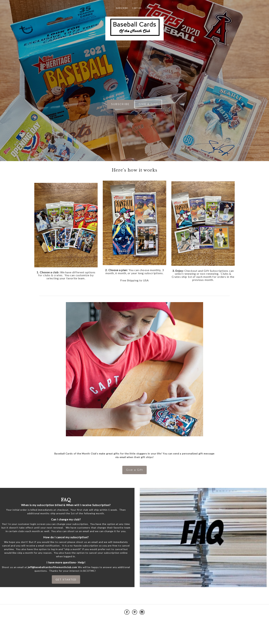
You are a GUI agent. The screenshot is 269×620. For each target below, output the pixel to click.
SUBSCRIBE (120, 104)
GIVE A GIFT (148, 104)
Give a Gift (134, 469)
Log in (149, 8)
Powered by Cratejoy (219, 612)
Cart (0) (137, 8)
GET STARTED (66, 579)
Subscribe (122, 8)
